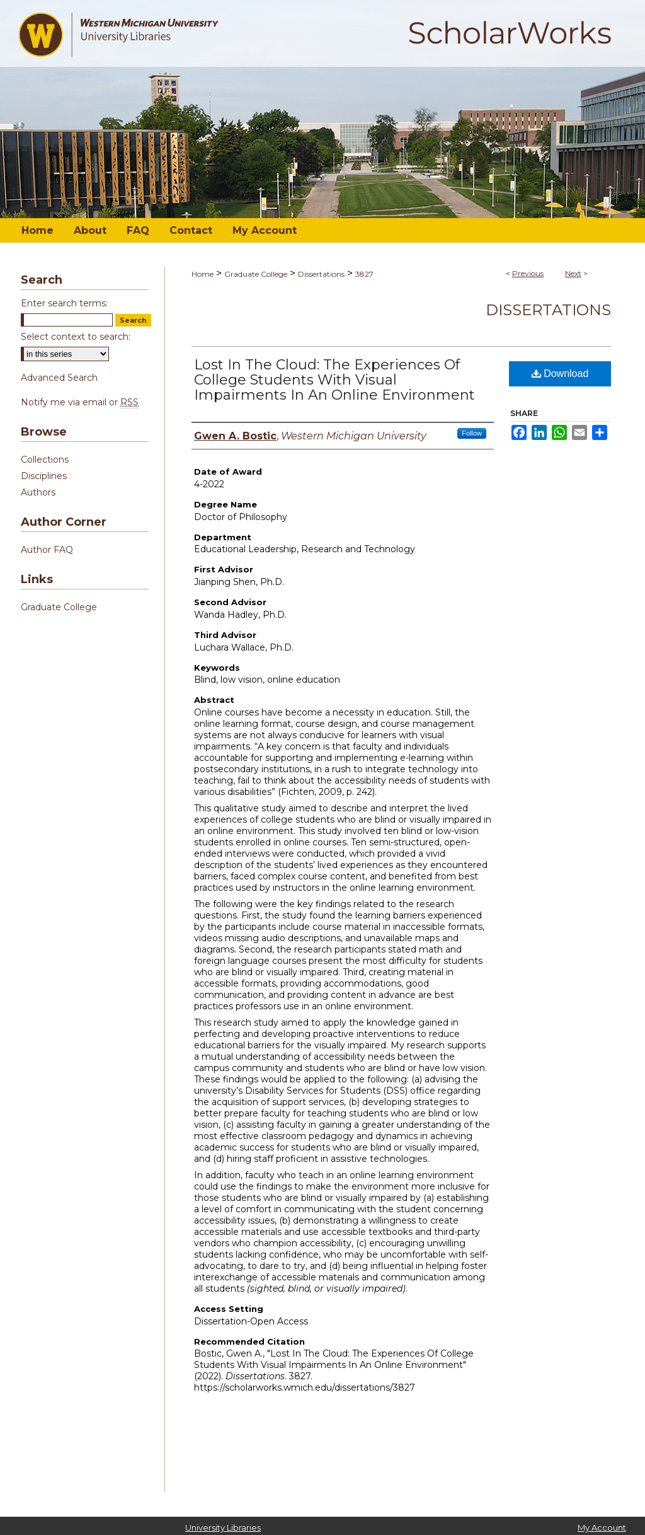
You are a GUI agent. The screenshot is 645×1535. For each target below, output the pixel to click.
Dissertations (321, 274)
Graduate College (255, 274)
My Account (602, 1527)
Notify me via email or (80, 402)
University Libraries (223, 1527)
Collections (45, 459)
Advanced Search (59, 377)
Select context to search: (75, 336)
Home (202, 274)
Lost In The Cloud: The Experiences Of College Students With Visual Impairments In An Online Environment (334, 379)
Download (560, 373)
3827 (364, 274)
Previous (528, 273)
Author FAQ (47, 549)
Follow (472, 433)
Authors (38, 492)
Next (573, 273)
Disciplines (44, 476)
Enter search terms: (64, 303)
